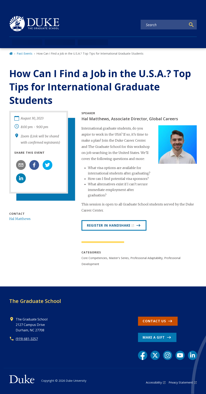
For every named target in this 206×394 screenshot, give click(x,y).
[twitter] (47, 165)
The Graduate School (35, 301)
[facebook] (34, 165)
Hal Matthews (20, 219)
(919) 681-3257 (27, 339)
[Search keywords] (163, 24)
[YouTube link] (180, 355)
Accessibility (154, 382)
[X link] (155, 355)
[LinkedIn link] (192, 355)
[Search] (191, 24)
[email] (21, 165)
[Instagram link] (167, 355)
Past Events (24, 53)
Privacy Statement (181, 382)
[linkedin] (21, 178)
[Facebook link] (142, 355)
